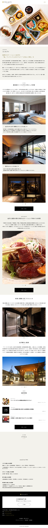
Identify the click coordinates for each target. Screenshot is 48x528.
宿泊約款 (26, 520)
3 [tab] (25, 285)
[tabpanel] (24, 188)
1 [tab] (22, 285)
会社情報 (21, 518)
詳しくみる (24, 208)
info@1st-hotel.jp (10, 515)
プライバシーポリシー (20, 520)
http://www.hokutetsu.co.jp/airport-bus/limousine (12, 487)
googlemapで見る (24, 459)
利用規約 (30, 520)
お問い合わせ (26, 518)
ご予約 (24, 504)
